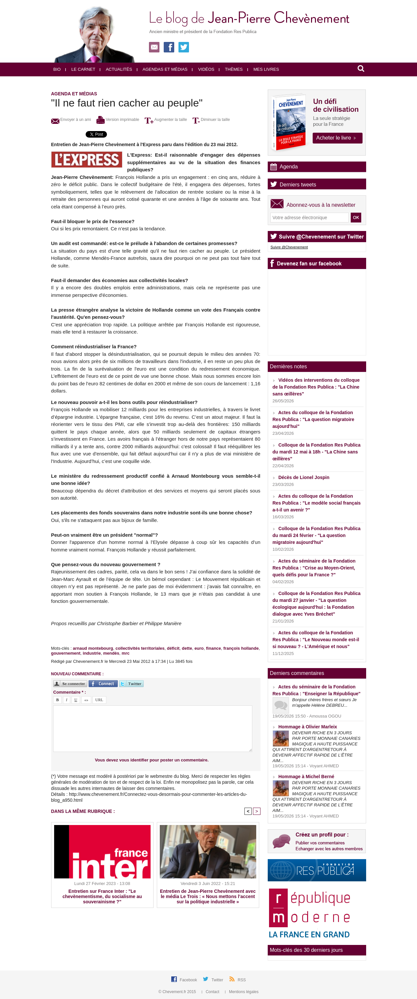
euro (199, 648)
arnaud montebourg (93, 648)
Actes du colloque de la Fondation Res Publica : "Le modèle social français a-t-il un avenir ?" (317, 502)
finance (213, 648)
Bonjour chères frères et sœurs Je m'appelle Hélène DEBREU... (324, 702)
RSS (242, 980)
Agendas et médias (162, 69)
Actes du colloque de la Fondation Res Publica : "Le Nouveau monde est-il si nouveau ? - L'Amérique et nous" (316, 639)
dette (187, 648)
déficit (173, 648)
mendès (111, 653)
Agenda (289, 166)
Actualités (116, 69)
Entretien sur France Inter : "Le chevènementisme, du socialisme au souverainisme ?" (102, 896)
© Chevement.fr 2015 (177, 991)
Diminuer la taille (211, 119)
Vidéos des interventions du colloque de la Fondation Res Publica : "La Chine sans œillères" (316, 386)
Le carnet (80, 69)
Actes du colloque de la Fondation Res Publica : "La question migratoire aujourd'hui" (313, 419)
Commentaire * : (69, 692)
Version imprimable (117, 119)
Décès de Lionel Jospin (303, 477)
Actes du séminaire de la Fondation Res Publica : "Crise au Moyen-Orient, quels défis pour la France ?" (314, 567)
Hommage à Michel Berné (306, 776)
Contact (211, 991)
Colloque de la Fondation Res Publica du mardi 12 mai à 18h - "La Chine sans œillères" (317, 451)
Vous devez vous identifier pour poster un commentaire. (152, 760)
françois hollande (241, 648)
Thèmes (231, 69)
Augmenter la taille (166, 119)
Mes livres (263, 69)
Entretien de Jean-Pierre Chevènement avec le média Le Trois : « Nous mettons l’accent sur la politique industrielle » (208, 896)
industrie (92, 653)
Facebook (189, 980)
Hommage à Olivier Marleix (307, 726)
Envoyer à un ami (71, 119)
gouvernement (66, 653)
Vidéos (203, 69)
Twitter (218, 980)
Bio (57, 69)
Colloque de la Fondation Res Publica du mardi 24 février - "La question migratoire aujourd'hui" (317, 535)
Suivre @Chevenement (289, 247)
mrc (126, 653)
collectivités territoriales (140, 648)
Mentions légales (242, 991)
